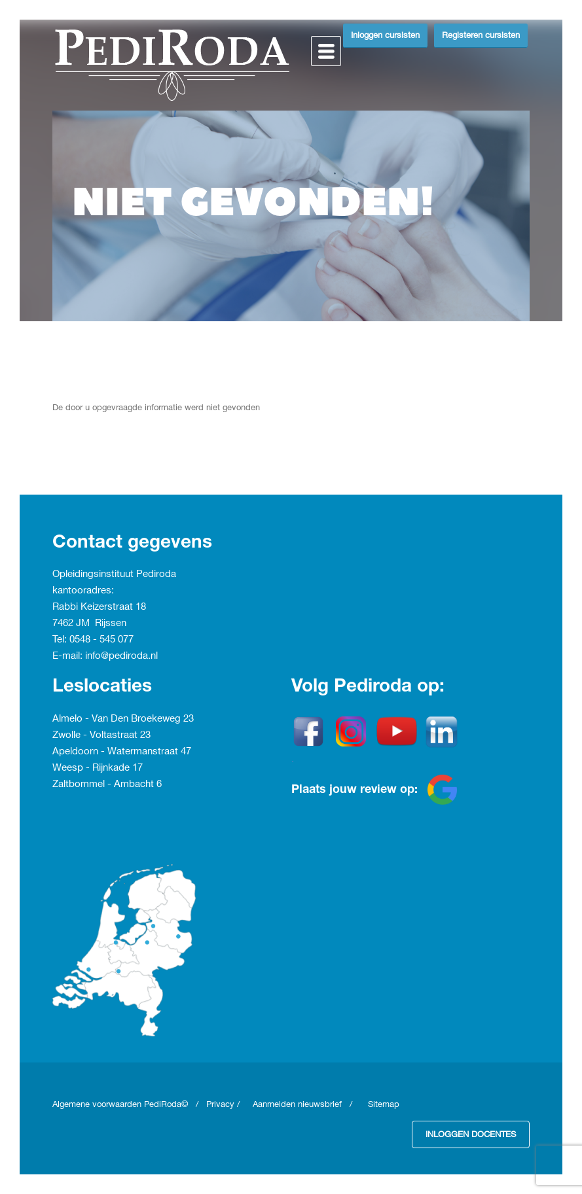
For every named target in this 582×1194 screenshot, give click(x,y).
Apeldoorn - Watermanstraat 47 (121, 751)
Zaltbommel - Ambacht (104, 784)
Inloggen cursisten (385, 35)
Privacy (220, 1104)
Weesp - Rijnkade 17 (97, 768)
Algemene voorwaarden (98, 1104)
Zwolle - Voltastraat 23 (101, 735)
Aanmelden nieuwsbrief (297, 1104)
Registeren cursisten (481, 35)
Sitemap (383, 1104)
